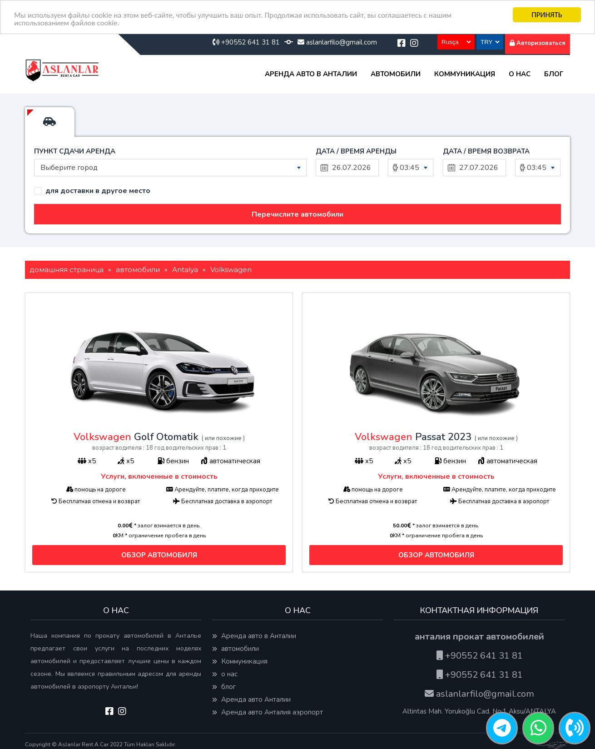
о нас (520, 74)
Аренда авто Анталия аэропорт (267, 712)
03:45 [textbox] (409, 168)
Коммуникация (464, 74)
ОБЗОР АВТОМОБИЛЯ (159, 554)
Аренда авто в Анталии (311, 74)
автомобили (396, 74)
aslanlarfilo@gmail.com (337, 42)
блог (553, 74)
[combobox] (170, 167)
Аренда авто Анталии (251, 699)
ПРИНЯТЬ (546, 15)
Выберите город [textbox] (69, 168)
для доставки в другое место (97, 191)
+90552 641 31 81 (246, 42)
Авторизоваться (537, 43)
